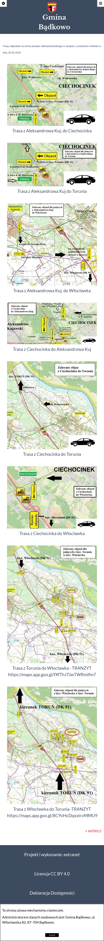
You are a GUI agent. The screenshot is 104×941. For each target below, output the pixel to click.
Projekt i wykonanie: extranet (52, 854)
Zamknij (52, 935)
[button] (52, 124)
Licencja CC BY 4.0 (52, 873)
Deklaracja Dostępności (52, 893)
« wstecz (93, 830)
